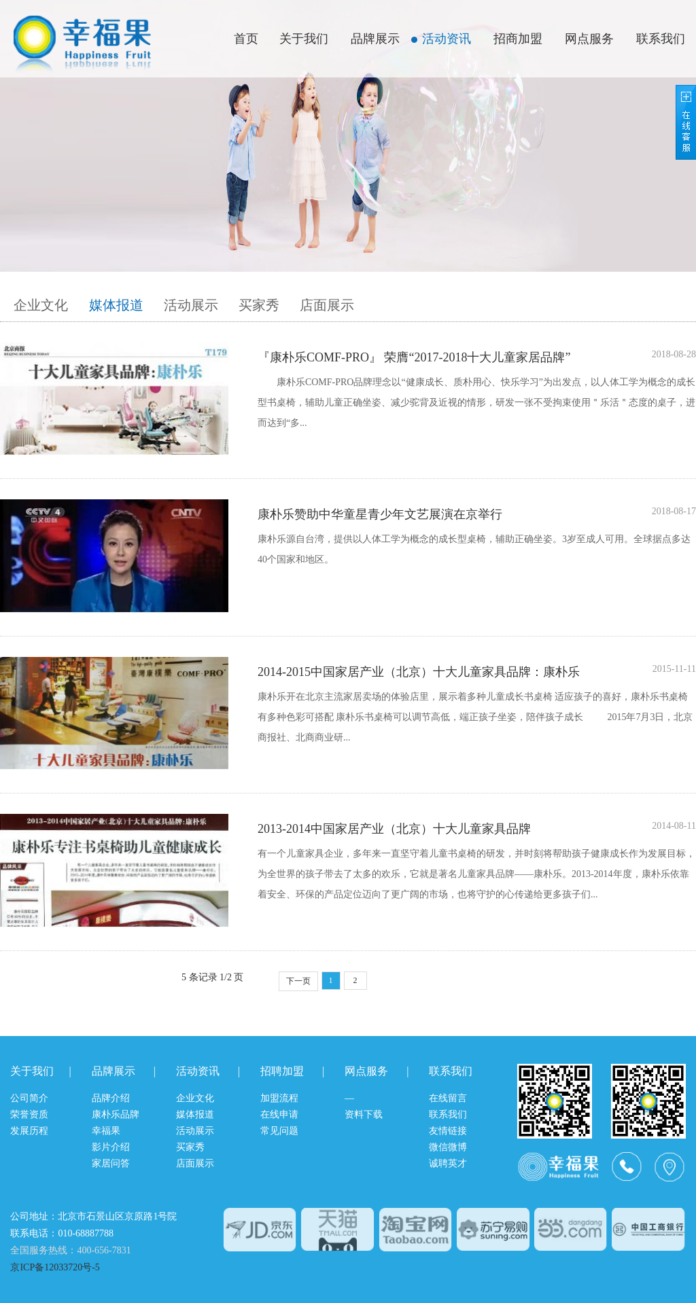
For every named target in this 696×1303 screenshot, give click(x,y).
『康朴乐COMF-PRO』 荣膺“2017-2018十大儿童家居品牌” (414, 357)
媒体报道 (116, 305)
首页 (246, 39)
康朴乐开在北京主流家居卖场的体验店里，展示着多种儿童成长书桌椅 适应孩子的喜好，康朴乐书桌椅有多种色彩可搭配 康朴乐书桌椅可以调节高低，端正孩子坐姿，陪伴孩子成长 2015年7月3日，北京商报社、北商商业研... (475, 717)
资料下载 (364, 1114)
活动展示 (191, 305)
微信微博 (448, 1147)
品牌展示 (375, 39)
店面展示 (327, 305)
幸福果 (106, 1131)
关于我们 (303, 39)
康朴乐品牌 (115, 1114)
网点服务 (589, 39)
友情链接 (448, 1131)
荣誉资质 (29, 1114)
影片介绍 (111, 1147)
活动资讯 (446, 39)
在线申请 (279, 1114)
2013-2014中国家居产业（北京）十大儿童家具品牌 (394, 829)
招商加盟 (517, 39)
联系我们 (660, 39)
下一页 (298, 981)
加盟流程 (279, 1098)
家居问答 (111, 1163)
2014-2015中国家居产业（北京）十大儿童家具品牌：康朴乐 (419, 672)
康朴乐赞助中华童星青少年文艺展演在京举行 (380, 514)
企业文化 (41, 305)
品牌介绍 (111, 1098)
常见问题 (279, 1131)
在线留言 (448, 1098)
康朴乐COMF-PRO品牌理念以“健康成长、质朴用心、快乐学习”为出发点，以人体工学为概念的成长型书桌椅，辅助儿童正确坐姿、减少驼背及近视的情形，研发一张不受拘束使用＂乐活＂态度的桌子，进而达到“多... (476, 402)
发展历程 (29, 1131)
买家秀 (259, 305)
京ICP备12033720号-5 (54, 1267)
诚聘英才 (448, 1163)
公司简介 (29, 1098)
